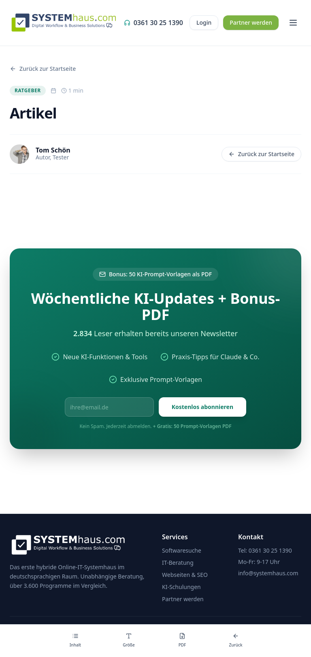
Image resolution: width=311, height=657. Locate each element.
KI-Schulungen (181, 587)
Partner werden (251, 22)
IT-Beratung (178, 562)
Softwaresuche (181, 550)
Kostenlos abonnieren (202, 407)
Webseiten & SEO (185, 575)
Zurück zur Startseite (261, 154)
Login (203, 22)
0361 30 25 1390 (153, 22)
